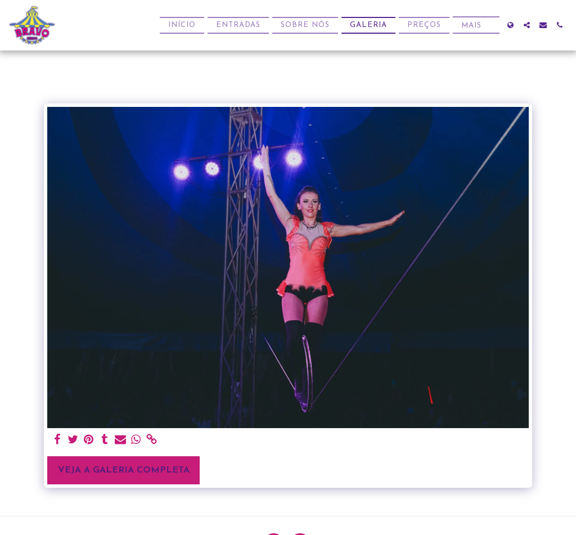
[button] (526, 25)
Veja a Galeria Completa (124, 470)
